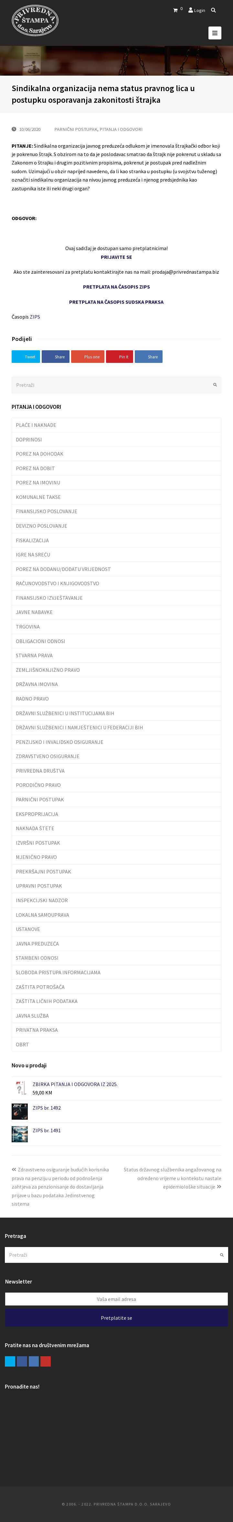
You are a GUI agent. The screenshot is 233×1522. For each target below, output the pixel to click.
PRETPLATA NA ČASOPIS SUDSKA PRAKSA (116, 302)
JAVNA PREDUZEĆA (37, 943)
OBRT (22, 1044)
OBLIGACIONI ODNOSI (40, 641)
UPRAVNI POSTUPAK (39, 886)
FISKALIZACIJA (32, 540)
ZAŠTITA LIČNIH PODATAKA (47, 1001)
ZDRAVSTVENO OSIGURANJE (47, 756)
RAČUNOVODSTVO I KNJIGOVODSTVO (57, 583)
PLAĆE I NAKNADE (36, 425)
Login (199, 10)
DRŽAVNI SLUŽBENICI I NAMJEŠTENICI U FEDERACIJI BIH (79, 727)
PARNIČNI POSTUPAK (75, 129)
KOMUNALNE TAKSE (38, 497)
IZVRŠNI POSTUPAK (38, 843)
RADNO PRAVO (32, 698)
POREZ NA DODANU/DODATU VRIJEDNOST (63, 569)
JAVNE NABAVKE (34, 612)
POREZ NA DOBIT (35, 468)
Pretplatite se (116, 1318)
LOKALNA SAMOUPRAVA (42, 915)
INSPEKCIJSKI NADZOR (42, 900)
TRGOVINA (28, 626)
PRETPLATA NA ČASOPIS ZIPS (116, 286)
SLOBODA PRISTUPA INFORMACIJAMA (58, 972)
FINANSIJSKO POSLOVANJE (46, 511)
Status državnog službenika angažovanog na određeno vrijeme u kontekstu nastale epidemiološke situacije (172, 1178)
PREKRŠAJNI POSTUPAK (43, 871)
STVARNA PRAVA (34, 655)
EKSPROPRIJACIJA (37, 814)
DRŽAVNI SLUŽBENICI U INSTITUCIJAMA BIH (65, 713)
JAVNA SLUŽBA (32, 1015)
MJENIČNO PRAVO (36, 857)
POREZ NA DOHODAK (39, 453)
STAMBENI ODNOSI (37, 958)
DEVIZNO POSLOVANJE (41, 526)
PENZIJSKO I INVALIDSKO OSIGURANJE (59, 742)
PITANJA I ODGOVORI (121, 129)
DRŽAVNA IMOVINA (37, 684)
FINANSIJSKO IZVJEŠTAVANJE (49, 598)
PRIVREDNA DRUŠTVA (40, 770)
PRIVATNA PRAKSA (37, 1030)
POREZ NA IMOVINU (38, 482)
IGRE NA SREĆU (33, 554)
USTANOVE (28, 929)
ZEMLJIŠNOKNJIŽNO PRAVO (48, 670)
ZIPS (35, 316)
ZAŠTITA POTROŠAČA (40, 987)
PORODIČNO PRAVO (38, 785)
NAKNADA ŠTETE (35, 828)
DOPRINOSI (29, 439)
